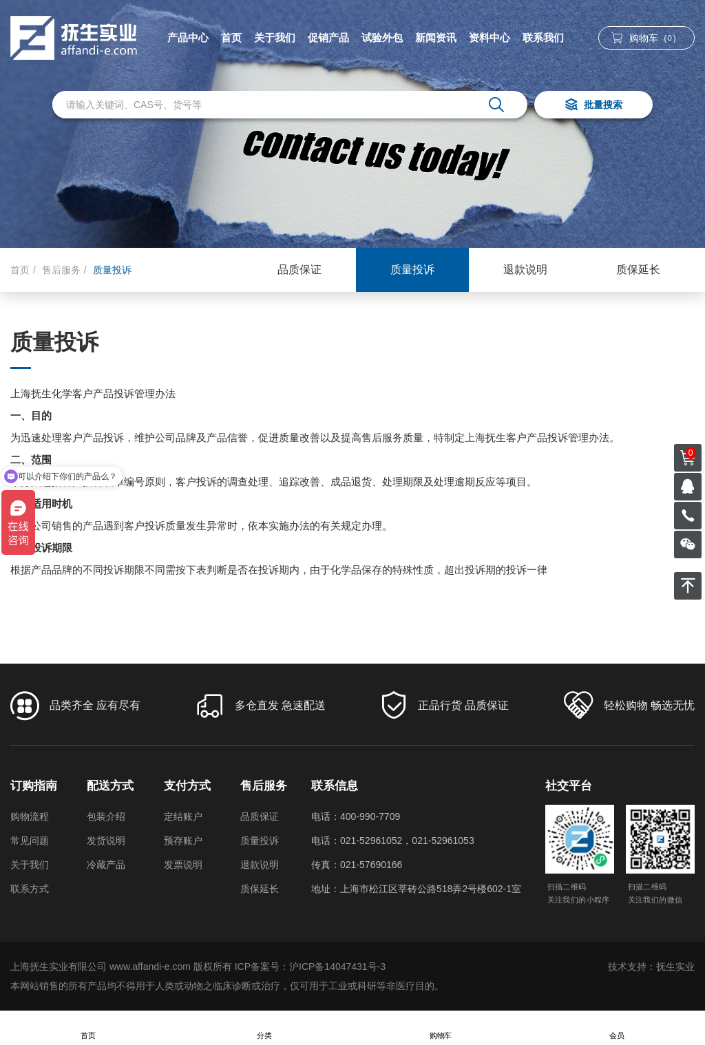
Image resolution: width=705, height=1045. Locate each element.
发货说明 (106, 840)
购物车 (441, 1028)
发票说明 (183, 864)
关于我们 (274, 37)
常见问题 (29, 840)
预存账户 (183, 840)
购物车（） (646, 38)
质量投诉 (412, 269)
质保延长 (638, 269)
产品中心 (188, 37)
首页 (231, 37)
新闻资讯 (435, 37)
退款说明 (525, 269)
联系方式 (29, 888)
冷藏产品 (106, 864)
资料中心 (489, 37)
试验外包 (382, 37)
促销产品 (328, 37)
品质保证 (299, 269)
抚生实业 (675, 966)
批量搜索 (593, 106)
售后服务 (61, 269)
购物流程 (29, 816)
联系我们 (543, 37)
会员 (616, 1028)
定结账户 (183, 816)
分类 (264, 1028)
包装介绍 (106, 816)
